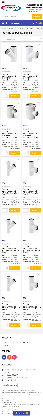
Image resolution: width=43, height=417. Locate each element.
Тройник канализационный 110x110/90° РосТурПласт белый (31, 77)
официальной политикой (25, 392)
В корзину (14, 95)
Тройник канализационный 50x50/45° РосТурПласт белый (11, 192)
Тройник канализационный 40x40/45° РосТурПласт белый (11, 307)
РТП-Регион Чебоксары (22, 342)
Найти (37, 16)
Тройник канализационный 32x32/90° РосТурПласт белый (32, 249)
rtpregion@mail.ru (36, 12)
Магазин (6, 342)
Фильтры (21, 413)
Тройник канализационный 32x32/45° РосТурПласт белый (11, 249)
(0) (6, 71)
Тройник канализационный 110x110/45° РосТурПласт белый (10, 77)
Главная (4, 28)
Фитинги (29, 28)
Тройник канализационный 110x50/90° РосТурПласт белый (31, 134)
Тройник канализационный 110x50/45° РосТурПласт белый (10, 134)
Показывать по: (9, 39)
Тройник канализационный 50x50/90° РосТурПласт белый (32, 192)
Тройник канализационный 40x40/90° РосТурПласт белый (32, 307)
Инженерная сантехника (16, 28)
